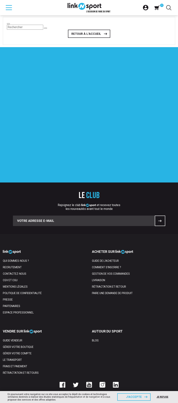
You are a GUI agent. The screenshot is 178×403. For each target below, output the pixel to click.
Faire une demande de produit (112, 293)
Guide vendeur (12, 340)
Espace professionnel (18, 312)
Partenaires (11, 306)
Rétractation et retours (21, 372)
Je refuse (162, 397)
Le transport (12, 359)
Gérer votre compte (17, 353)
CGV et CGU (10, 280)
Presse (8, 299)
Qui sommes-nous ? (16, 260)
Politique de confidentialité (22, 293)
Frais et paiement (15, 366)
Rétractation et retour (109, 286)
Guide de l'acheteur (105, 260)
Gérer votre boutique (18, 346)
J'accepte (134, 397)
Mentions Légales (15, 286)
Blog (95, 340)
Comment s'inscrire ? (106, 267)
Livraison (98, 280)
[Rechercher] (25, 27)
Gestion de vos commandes (111, 273)
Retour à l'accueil (86, 34)
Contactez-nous (14, 273)
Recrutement (12, 267)
